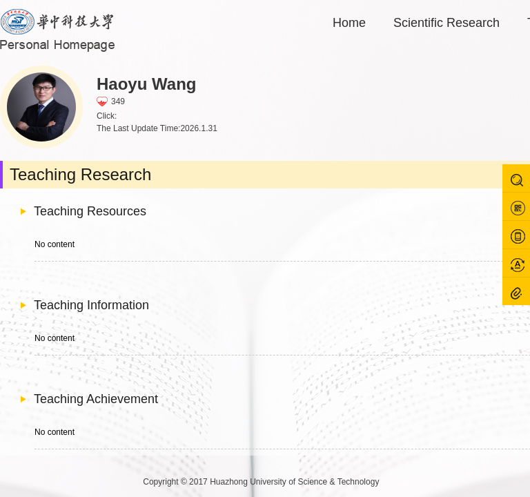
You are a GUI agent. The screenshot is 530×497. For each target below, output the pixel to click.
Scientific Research (446, 23)
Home (349, 23)
